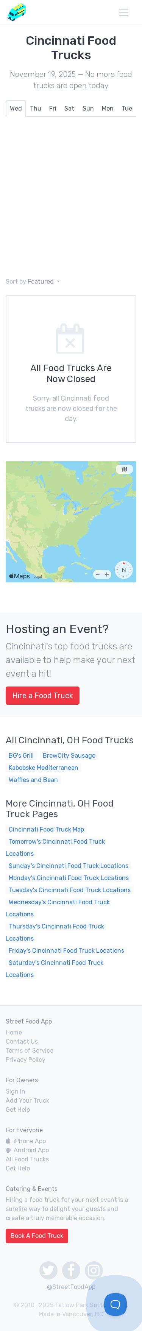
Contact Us (22, 1041)
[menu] (123, 12)
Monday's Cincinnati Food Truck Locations (69, 878)
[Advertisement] (71, 197)
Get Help (18, 1109)
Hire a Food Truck (42, 695)
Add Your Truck (27, 1100)
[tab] (16, 108)
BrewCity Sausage (69, 755)
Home (14, 1032)
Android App (27, 1150)
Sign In (15, 1091)
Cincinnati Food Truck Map (46, 829)
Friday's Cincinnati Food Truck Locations (66, 950)
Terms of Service (29, 1050)
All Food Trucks (27, 1159)
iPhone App (26, 1141)
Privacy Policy (25, 1059)
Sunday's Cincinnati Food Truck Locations (68, 865)
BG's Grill (21, 755)
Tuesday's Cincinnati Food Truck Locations (70, 890)
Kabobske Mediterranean (43, 767)
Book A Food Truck (37, 1235)
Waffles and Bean (33, 779)
